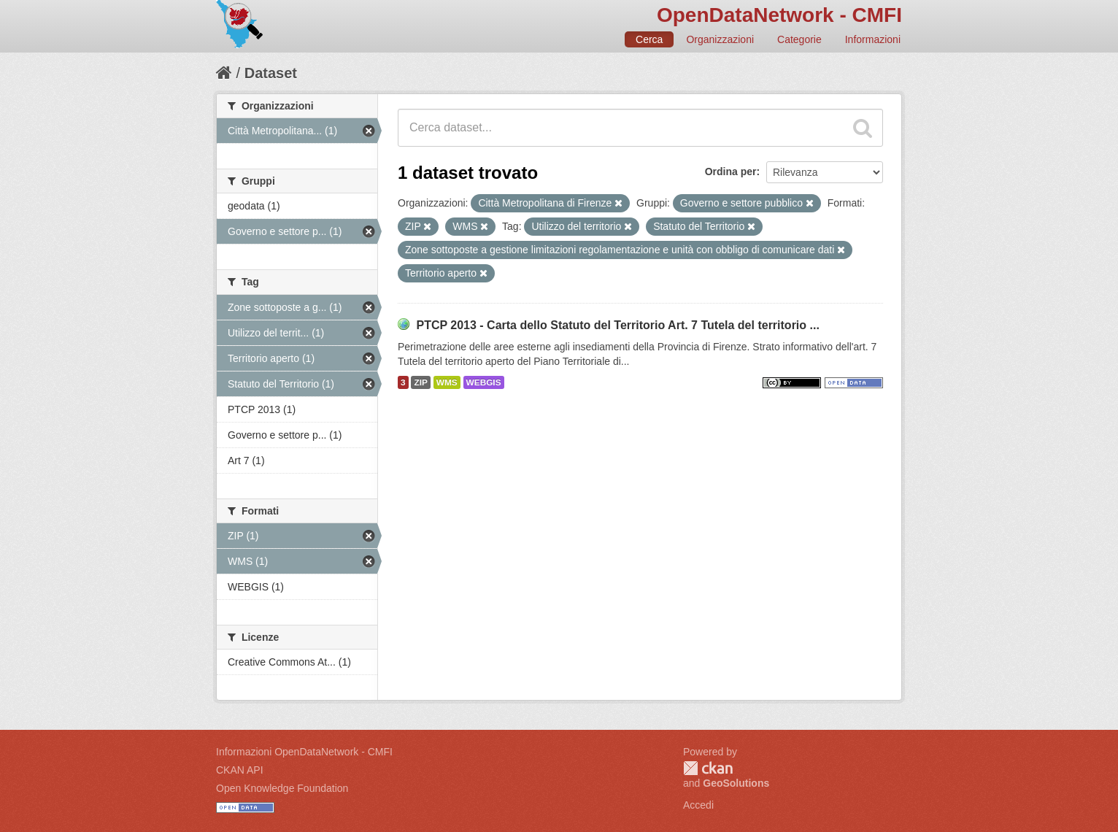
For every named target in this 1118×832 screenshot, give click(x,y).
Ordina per (731, 171)
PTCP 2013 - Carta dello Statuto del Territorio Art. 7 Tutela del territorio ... (617, 325)
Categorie (799, 39)
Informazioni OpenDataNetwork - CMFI (304, 752)
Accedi (698, 805)
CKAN (708, 768)
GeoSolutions (736, 783)
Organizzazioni (720, 39)
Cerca (649, 39)
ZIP (420, 382)
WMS (447, 382)
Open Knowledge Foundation (282, 788)
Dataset (270, 73)
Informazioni (873, 39)
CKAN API (239, 770)
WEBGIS (483, 382)
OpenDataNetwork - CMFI (779, 15)
